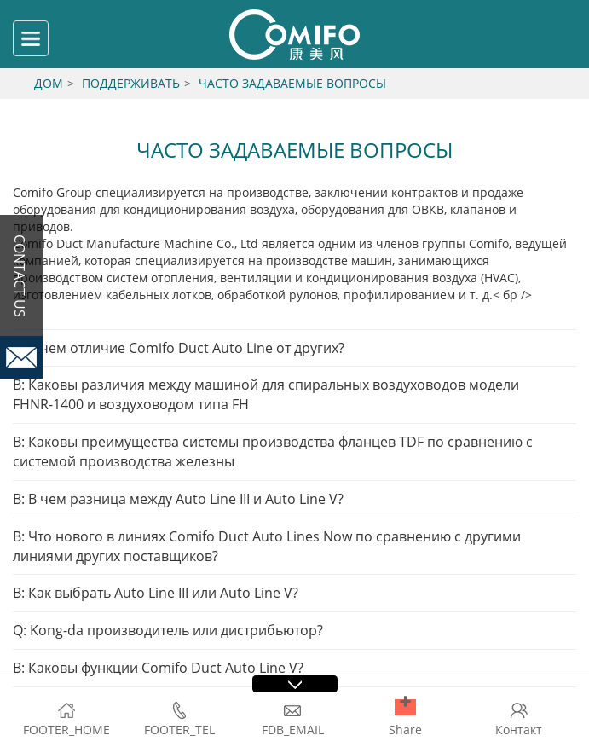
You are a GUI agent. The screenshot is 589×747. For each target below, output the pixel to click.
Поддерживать (131, 83)
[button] (405, 707)
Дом (48, 83)
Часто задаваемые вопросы (292, 83)
